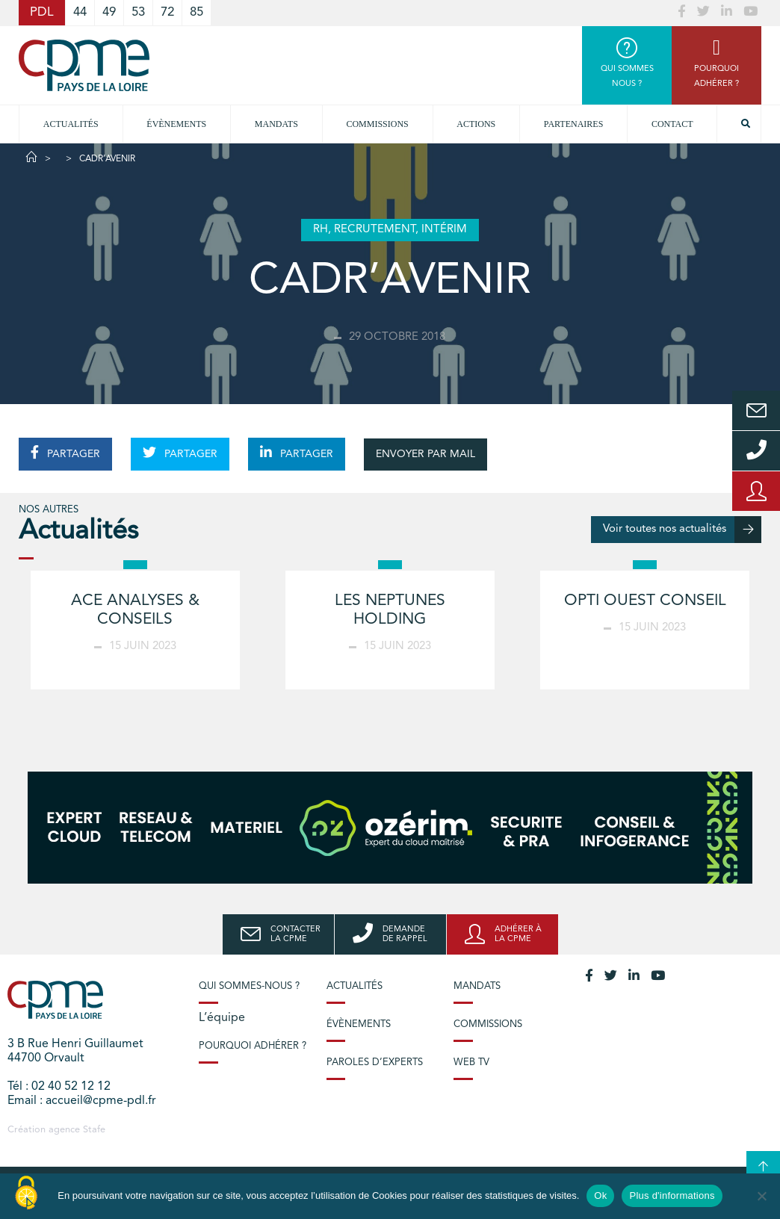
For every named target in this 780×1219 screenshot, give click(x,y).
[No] (761, 1195)
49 (109, 12)
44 (80, 12)
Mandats (276, 124)
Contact (672, 124)
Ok (600, 1195)
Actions (475, 124)
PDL (42, 12)
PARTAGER (65, 452)
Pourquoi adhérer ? (252, 1046)
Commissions (488, 1024)
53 (138, 12)
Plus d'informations (671, 1195)
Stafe (94, 1130)
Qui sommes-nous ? (249, 986)
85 (196, 12)
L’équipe (222, 1018)
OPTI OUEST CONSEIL (645, 601)
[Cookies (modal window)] (26, 1193)
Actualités (71, 124)
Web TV (471, 1062)
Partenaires (574, 124)
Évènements (176, 124)
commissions (377, 124)
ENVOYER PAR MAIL (425, 454)
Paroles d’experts (374, 1062)
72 (167, 12)
